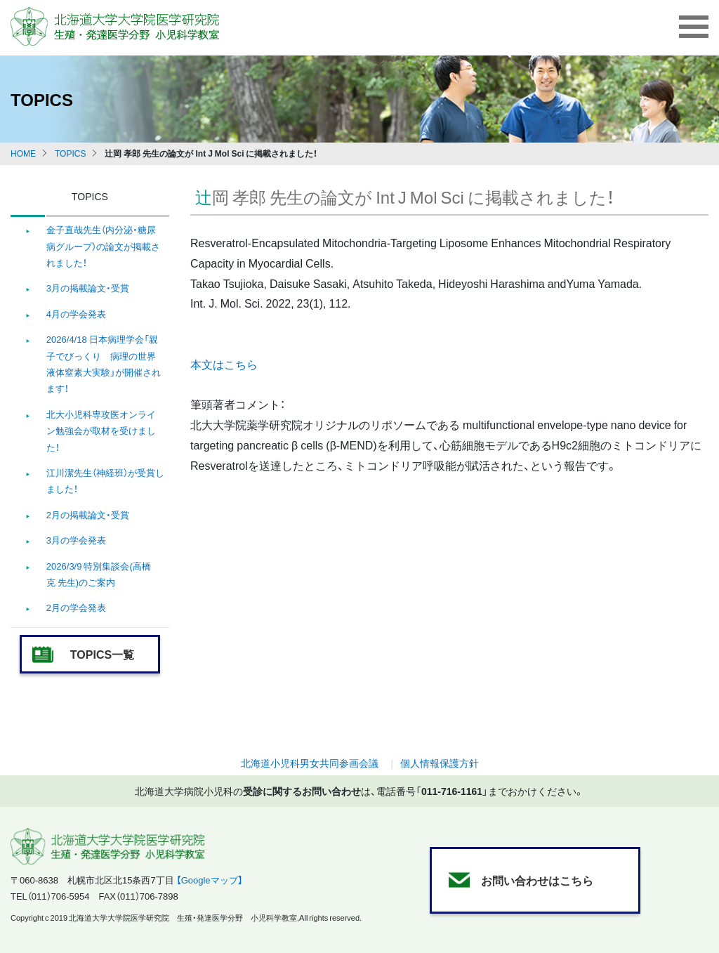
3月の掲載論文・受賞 (87, 287)
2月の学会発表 (76, 607)
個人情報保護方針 (439, 763)
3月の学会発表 (76, 539)
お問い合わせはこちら (537, 880)
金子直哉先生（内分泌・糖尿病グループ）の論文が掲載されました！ (103, 246)
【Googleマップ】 (209, 879)
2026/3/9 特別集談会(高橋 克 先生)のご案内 (103, 574)
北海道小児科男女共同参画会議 (309, 763)
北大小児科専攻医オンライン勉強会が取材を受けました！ (101, 430)
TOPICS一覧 (102, 653)
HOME (23, 153)
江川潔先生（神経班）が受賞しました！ (105, 480)
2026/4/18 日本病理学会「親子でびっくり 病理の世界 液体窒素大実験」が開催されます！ (105, 363)
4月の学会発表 (76, 313)
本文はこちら (224, 363)
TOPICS (70, 153)
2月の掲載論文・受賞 (87, 514)
